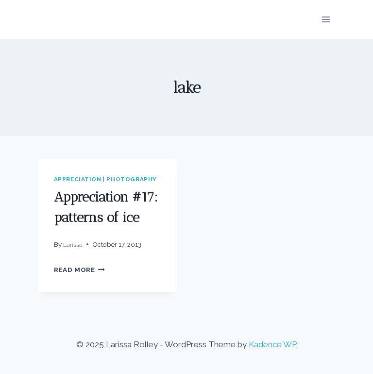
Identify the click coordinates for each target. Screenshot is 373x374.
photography (131, 179)
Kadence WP (273, 344)
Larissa (73, 244)
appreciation (78, 179)
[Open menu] (326, 19)
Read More (79, 269)
